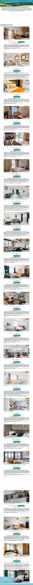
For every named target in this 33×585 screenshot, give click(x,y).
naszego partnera (14, 48)
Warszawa (27, 53)
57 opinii (23, 443)
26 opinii (24, 284)
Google (2, 577)
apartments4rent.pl (30, 0)
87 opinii (20, 257)
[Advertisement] (16, 18)
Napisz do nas (24, 583)
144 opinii (20, 151)
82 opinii (28, 72)
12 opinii (26, 205)
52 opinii (20, 337)
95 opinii (20, 98)
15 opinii (24, 535)
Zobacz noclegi (17, 70)
